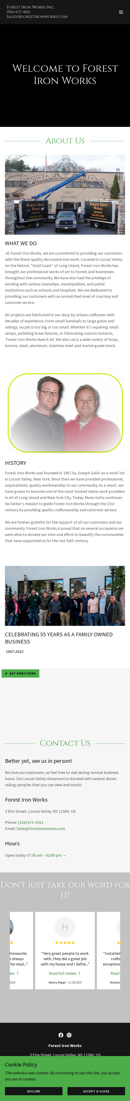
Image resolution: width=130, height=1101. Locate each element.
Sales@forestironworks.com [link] (40, 828)
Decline (33, 1091)
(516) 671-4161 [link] (30, 822)
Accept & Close (96, 1091)
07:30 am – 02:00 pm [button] (44, 854)
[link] (37, 16)
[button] (121, 12)
